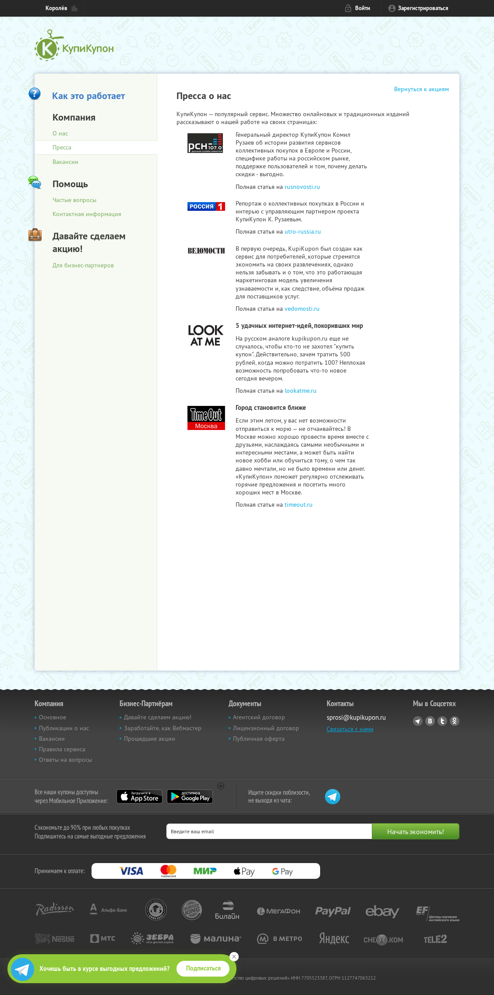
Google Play (190, 796)
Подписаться (203, 968)
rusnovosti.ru (302, 187)
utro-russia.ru (303, 231)
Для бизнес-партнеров (83, 265)
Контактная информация (87, 214)
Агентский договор (259, 717)
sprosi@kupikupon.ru (356, 717)
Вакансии (65, 162)
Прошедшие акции (149, 739)
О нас (60, 133)
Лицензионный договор (266, 728)
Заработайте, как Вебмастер (162, 728)
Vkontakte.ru (430, 721)
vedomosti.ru (302, 309)
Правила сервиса (62, 749)
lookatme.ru (301, 390)
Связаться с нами (350, 729)
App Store (139, 796)
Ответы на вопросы (65, 760)
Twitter (442, 721)
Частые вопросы (74, 200)
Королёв (56, 8)
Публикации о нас (64, 728)
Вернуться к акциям (421, 89)
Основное (52, 717)
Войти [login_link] (362, 8)
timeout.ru (299, 504)
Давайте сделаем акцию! (157, 717)
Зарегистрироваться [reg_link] (423, 8)
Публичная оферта (259, 739)
